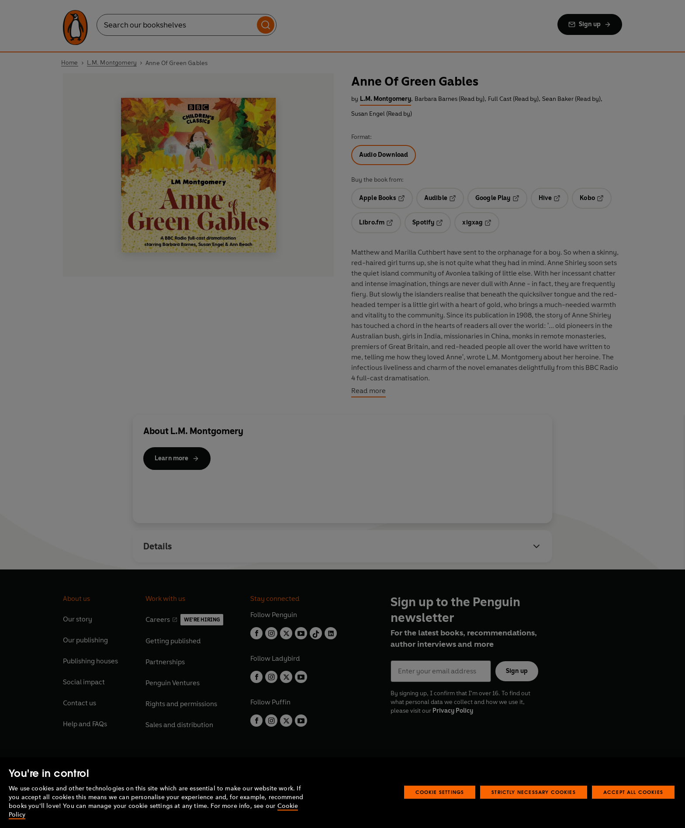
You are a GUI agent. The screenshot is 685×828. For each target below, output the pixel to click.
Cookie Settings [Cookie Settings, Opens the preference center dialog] (439, 792)
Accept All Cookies (633, 792)
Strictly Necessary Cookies (533, 792)
